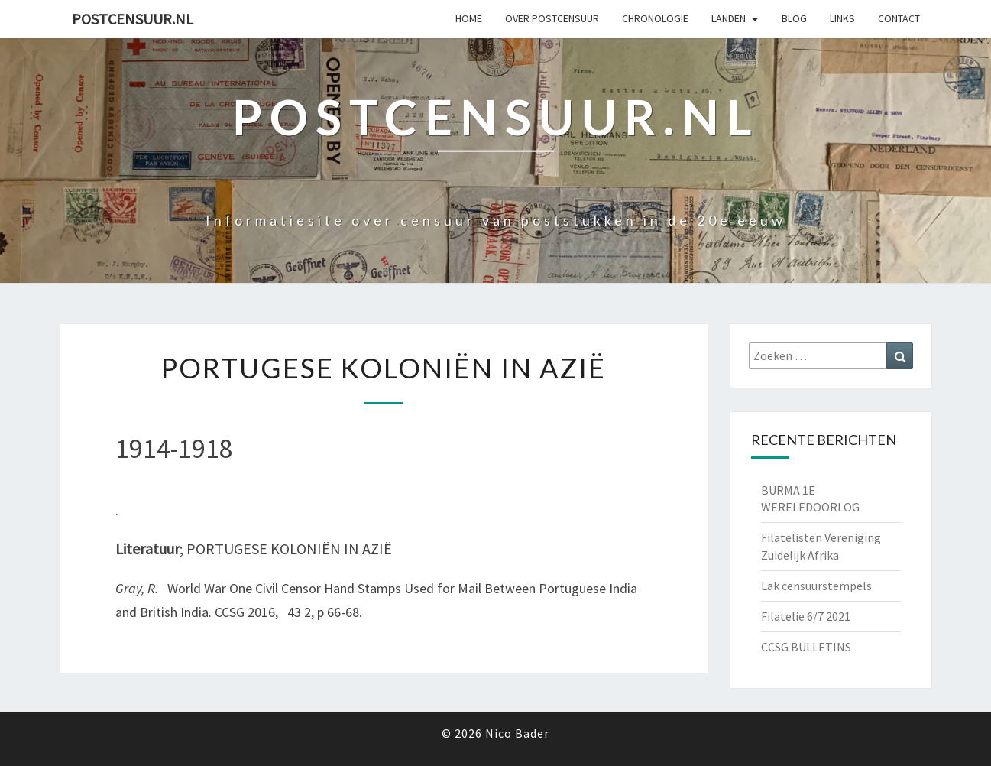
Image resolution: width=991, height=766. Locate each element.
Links (842, 18)
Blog (794, 18)
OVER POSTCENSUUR (552, 18)
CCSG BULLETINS (806, 646)
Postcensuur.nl (132, 18)
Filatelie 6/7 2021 (805, 616)
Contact (899, 18)
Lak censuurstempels (816, 585)
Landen (728, 18)
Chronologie (655, 18)
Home (468, 18)
